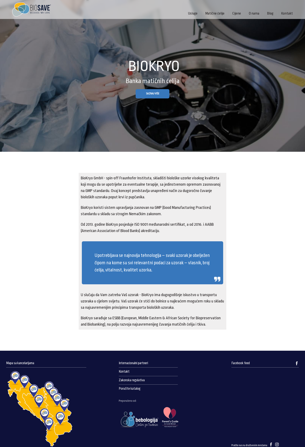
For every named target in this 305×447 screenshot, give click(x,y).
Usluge (192, 13)
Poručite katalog (129, 389)
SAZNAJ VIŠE (152, 93)
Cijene (236, 13)
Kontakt (287, 13)
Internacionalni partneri (133, 363)
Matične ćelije (214, 13)
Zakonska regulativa (132, 380)
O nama (254, 13)
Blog (270, 13)
